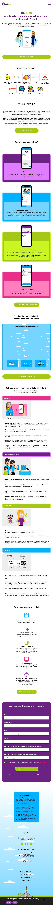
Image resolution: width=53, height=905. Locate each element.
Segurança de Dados (26, 874)
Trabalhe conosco (26, 880)
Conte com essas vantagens (26, 691)
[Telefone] (26, 742)
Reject (15, 902)
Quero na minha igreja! (26, 56)
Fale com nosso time (26, 130)
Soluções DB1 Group (26, 877)
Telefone (7, 738)
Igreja (6, 730)
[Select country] (5, 742)
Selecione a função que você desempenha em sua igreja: (21, 754)
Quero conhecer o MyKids (26, 769)
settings (45, 899)
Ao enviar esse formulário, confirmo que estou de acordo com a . (26, 763)
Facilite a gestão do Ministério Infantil (26, 304)
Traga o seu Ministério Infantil (26, 376)
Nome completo (9, 722)
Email (6, 714)
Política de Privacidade (26, 871)
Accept (8, 902)
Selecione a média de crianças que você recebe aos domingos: (23, 746)
